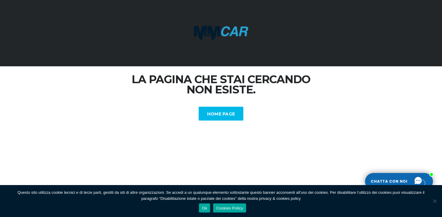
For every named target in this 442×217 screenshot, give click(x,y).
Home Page (221, 114)
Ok (204, 208)
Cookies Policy (229, 208)
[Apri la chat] (399, 181)
